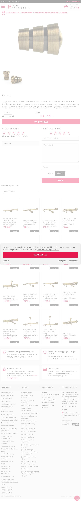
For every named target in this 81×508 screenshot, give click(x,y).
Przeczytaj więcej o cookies (48, 249)
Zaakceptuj (40, 254)
